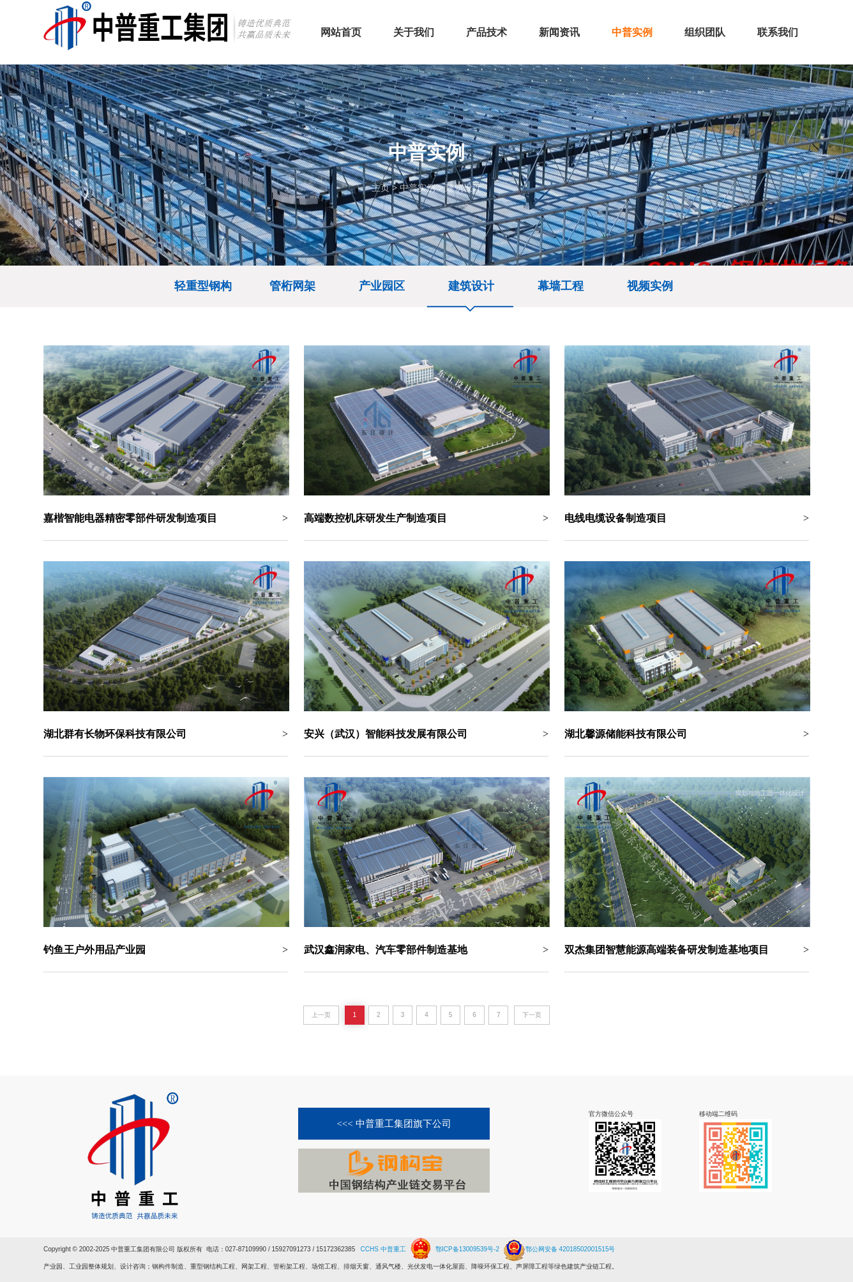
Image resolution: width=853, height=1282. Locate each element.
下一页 (531, 1014)
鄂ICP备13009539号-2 (467, 1249)
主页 (380, 188)
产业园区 (382, 286)
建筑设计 (463, 188)
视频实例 (650, 286)
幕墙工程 (561, 286)
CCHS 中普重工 (383, 1249)
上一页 (321, 1014)
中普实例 (417, 188)
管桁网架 (292, 286)
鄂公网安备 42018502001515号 (558, 1244)
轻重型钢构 (203, 286)
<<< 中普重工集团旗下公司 (393, 1124)
